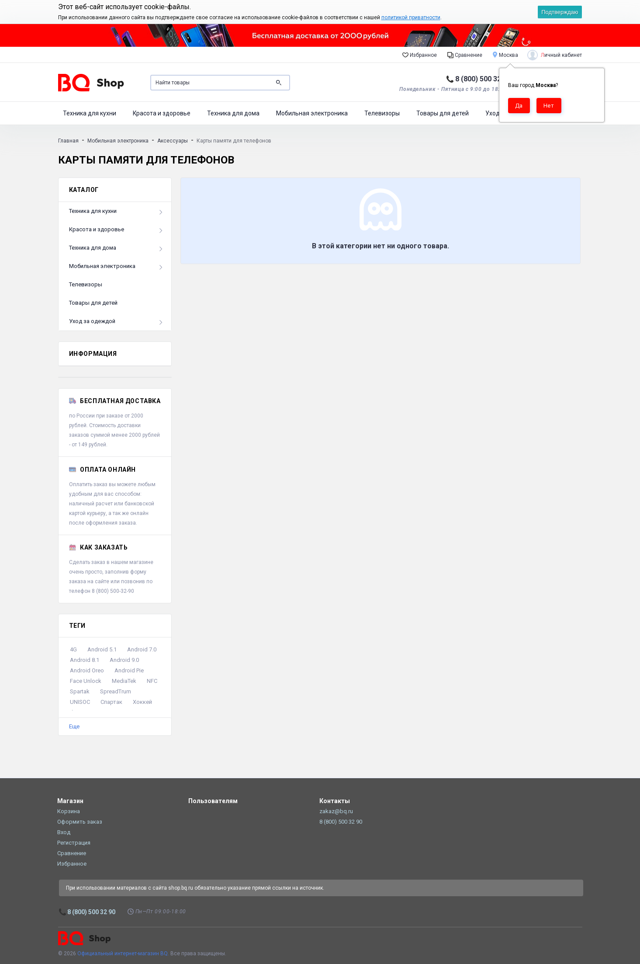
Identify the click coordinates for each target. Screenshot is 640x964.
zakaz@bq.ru (336, 811)
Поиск (278, 83)
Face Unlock (85, 681)
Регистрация (73, 842)
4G (73, 649)
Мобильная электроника (312, 113)
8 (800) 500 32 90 (483, 79)
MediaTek (124, 681)
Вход (63, 832)
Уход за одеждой (92, 321)
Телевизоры (382, 113)
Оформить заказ (79, 821)
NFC (152, 681)
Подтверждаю (559, 12)
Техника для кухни (89, 113)
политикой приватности (410, 17)
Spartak (80, 691)
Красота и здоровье (161, 113)
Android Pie (129, 670)
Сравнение (464, 55)
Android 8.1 (84, 660)
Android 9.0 (124, 660)
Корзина (68, 811)
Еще (74, 726)
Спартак (111, 702)
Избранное (419, 55)
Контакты (334, 800)
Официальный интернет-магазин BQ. (123, 953)
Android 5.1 (102, 649)
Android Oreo (87, 670)
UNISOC (80, 702)
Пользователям (213, 800)
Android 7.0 (141, 649)
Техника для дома (233, 113)
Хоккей (142, 702)
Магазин (70, 800)
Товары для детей (442, 113)
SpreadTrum (115, 691)
